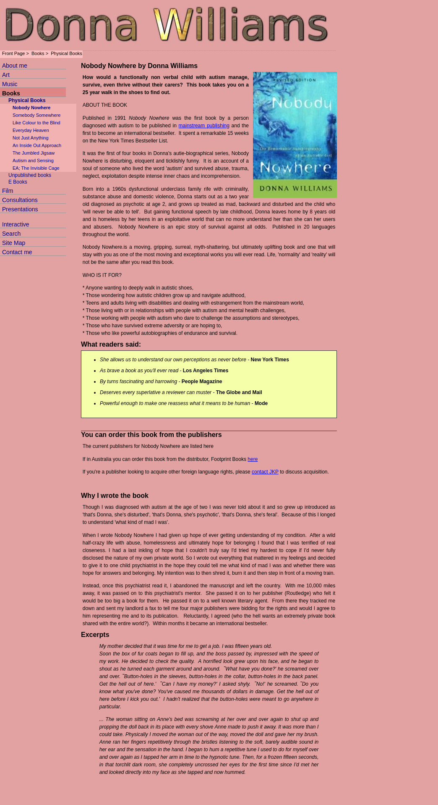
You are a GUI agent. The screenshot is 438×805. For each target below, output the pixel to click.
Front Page (13, 53)
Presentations (20, 209)
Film (7, 190)
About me (14, 65)
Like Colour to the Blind (36, 122)
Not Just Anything (31, 137)
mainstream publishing (204, 126)
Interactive (15, 224)
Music (10, 84)
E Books (17, 182)
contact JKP (265, 472)
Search (11, 233)
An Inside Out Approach (37, 145)
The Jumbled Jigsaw (34, 152)
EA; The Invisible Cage (36, 168)
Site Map (13, 242)
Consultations (20, 200)
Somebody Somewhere (36, 115)
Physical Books (66, 53)
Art (6, 74)
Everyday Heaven (31, 130)
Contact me (17, 252)
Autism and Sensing (33, 160)
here (253, 459)
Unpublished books (29, 175)
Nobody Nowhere (31, 107)
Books (37, 53)
